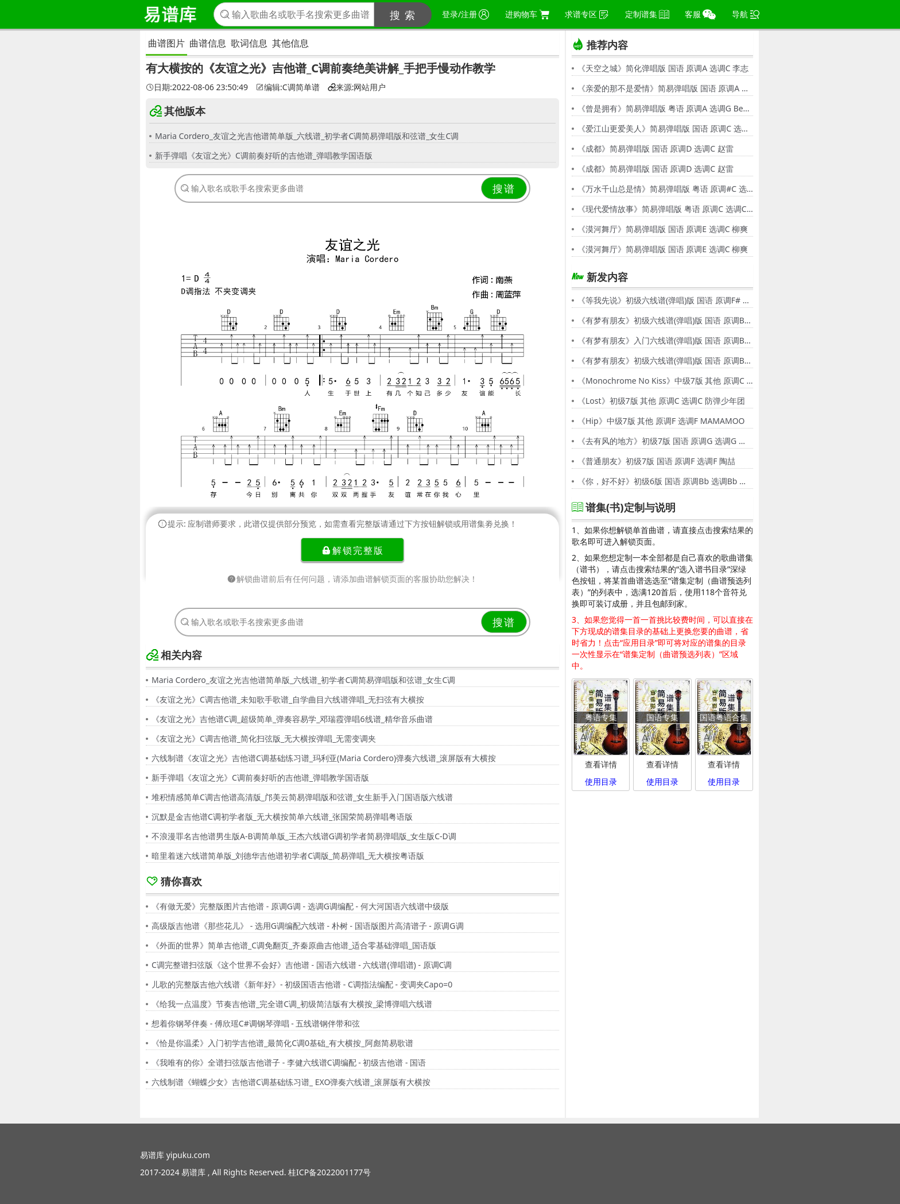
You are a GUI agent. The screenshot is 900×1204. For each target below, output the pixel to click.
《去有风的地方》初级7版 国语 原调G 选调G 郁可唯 (665, 440)
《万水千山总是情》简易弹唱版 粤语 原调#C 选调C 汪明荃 (665, 188)
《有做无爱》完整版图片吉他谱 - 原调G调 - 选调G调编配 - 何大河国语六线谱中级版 (300, 906)
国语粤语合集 (724, 717)
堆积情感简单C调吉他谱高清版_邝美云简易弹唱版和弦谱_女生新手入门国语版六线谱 (302, 797)
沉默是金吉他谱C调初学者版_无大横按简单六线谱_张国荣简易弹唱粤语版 (282, 816)
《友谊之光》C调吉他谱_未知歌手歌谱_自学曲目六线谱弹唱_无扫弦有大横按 (288, 699)
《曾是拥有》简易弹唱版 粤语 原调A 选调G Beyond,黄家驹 (665, 108)
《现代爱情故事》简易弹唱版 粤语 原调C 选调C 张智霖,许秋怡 (665, 208)
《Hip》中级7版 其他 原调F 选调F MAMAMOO (661, 420)
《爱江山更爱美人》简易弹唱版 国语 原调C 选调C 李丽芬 (665, 128)
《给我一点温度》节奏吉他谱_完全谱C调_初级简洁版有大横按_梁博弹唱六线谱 (292, 1003)
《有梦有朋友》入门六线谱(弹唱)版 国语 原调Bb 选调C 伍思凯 (665, 340)
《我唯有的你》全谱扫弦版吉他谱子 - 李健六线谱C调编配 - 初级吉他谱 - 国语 (289, 1062)
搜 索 (403, 15)
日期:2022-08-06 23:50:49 (197, 87)
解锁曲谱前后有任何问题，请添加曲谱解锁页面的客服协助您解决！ (352, 578)
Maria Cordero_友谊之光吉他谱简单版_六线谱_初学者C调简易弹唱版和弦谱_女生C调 (307, 135)
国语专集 (662, 717)
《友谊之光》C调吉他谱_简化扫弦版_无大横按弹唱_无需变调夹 (264, 738)
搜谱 (503, 188)
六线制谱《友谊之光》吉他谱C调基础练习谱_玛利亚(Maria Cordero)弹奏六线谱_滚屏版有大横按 (324, 757)
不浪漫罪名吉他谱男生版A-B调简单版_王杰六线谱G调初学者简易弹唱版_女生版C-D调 (304, 836)
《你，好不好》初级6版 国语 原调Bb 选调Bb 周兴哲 (665, 481)
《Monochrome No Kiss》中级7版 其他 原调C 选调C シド (665, 380)
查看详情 (601, 764)
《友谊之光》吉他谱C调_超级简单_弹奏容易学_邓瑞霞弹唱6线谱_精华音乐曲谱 (292, 718)
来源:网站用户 (357, 87)
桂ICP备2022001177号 (329, 1172)
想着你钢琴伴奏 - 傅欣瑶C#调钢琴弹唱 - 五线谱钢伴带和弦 (256, 1023)
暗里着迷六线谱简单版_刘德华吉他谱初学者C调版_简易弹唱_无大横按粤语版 (288, 855)
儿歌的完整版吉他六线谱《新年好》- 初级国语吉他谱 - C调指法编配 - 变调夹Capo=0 (302, 984)
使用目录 (601, 781)
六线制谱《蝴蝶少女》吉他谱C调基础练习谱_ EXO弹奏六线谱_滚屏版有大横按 (291, 1081)
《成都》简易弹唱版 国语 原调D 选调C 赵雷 (655, 148)
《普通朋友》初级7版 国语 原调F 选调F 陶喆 (656, 461)
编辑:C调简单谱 (288, 87)
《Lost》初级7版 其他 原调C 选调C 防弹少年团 (661, 400)
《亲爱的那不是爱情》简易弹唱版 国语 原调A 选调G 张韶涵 (665, 88)
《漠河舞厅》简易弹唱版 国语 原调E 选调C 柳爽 (662, 228)
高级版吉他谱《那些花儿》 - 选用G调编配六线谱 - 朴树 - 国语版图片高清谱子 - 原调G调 (308, 925)
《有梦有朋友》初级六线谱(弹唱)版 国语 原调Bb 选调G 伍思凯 (665, 320)
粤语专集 (601, 717)
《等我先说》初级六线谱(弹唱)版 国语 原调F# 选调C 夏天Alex (665, 300)
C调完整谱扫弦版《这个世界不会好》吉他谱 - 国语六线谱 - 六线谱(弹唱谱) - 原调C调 (302, 964)
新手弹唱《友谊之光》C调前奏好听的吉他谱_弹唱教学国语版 (264, 155)
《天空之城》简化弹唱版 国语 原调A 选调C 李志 (662, 68)
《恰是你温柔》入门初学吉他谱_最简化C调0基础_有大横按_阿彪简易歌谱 (282, 1042)
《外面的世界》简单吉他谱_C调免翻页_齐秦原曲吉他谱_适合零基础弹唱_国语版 (294, 945)
